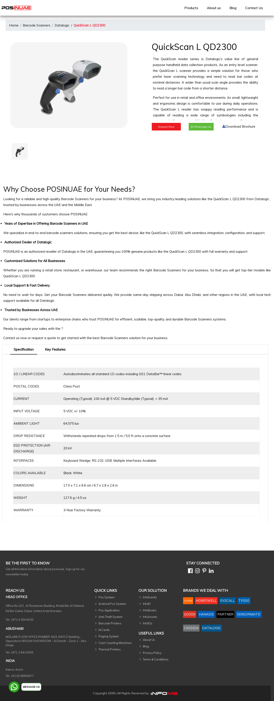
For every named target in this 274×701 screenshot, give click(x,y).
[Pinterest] (203, 571)
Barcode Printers (110, 623)
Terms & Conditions (155, 659)
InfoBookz (149, 610)
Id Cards (104, 630)
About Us (149, 640)
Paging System (109, 636)
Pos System (106, 597)
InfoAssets (150, 617)
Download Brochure (238, 126)
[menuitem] (191, 8)
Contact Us (254, 8)
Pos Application (109, 610)
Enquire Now (166, 126)
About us (214, 8)
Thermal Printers (110, 649)
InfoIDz (147, 623)
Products (191, 8)
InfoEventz (150, 597)
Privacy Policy (152, 653)
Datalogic (62, 25)
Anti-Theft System (110, 617)
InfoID (147, 603)
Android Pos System (112, 603)
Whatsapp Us (201, 126)
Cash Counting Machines (115, 643)
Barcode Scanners (36, 25)
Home (13, 25)
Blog (232, 8)
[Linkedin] (210, 571)
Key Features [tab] (55, 349)
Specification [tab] (24, 349)
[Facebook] (189, 571)
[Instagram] (196, 571)
